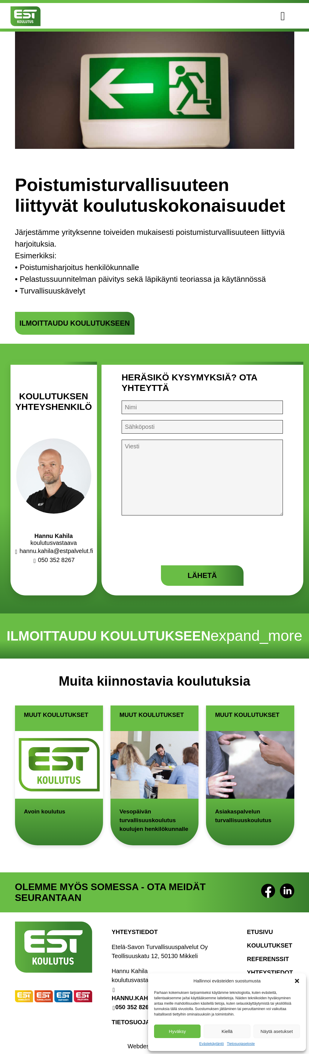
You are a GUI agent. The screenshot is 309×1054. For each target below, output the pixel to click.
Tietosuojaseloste (241, 1044)
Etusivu (260, 927)
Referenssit (268, 954)
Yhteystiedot (270, 968)
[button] (297, 981)
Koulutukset (269, 941)
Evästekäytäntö (211, 1044)
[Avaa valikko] (291, 15)
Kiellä (227, 1031)
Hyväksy (177, 1031)
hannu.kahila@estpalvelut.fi (55, 551)
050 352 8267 (133, 1003)
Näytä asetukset (277, 1031)
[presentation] (167, 544)
